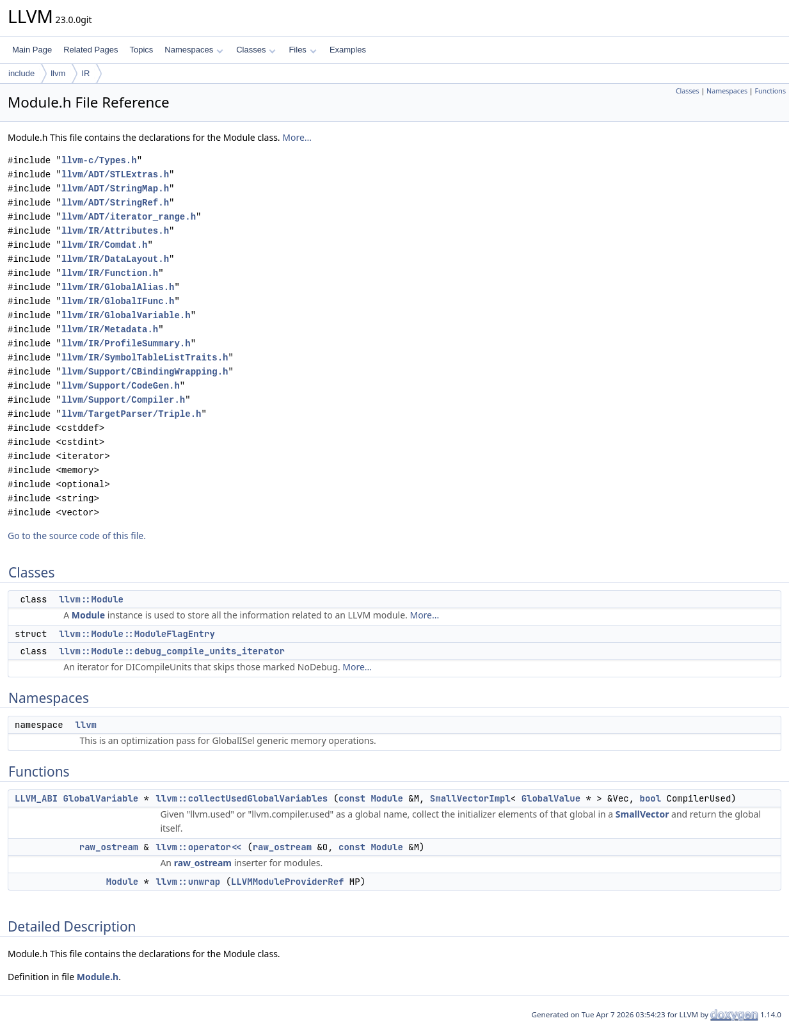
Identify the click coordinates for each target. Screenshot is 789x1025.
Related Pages (90, 49)
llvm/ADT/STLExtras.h (115, 174)
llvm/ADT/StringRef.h (115, 203)
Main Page (32, 49)
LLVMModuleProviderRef (287, 881)
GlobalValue (551, 798)
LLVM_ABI (36, 798)
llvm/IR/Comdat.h (104, 245)
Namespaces (193, 49)
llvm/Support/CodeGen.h (120, 386)
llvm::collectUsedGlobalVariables (241, 798)
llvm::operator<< (198, 847)
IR (85, 73)
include (21, 73)
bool (650, 798)
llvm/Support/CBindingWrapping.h (144, 372)
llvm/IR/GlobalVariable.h (126, 315)
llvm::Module (91, 599)
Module (88, 615)
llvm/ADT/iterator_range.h (128, 217)
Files (302, 49)
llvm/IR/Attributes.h (115, 231)
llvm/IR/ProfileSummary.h (126, 343)
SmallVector (642, 814)
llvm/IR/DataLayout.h (115, 259)
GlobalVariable (101, 798)
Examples (348, 49)
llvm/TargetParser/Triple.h (131, 414)
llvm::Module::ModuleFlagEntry (137, 634)
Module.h (97, 977)
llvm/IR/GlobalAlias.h (117, 287)
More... (297, 137)
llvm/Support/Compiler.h (123, 400)
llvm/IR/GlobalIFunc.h (117, 301)
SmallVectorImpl (470, 798)
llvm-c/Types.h (99, 160)
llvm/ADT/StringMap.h (115, 188)
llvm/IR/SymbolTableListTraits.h (144, 357)
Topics (141, 49)
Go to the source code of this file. (77, 535)
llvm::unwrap (187, 881)
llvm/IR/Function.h (109, 273)
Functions (770, 90)
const (352, 798)
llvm (58, 73)
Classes (256, 49)
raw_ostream (108, 847)
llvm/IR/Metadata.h (109, 329)
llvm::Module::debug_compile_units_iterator (172, 651)
